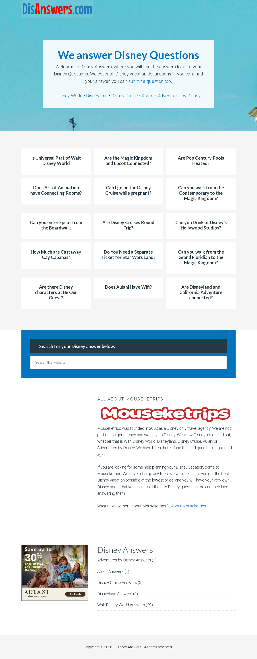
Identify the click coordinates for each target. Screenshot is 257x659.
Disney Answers (129, 647)
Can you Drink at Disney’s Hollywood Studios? (201, 225)
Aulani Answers (110, 571)
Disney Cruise (124, 95)
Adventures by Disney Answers (124, 560)
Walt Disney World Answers (121, 605)
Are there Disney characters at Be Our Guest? (56, 292)
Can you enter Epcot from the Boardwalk (56, 225)
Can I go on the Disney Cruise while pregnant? (128, 190)
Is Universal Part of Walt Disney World (56, 160)
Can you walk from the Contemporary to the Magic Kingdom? (201, 193)
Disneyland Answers (114, 593)
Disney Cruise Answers (117, 582)
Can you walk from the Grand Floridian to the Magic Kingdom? (201, 257)
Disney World (70, 95)
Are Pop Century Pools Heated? (201, 160)
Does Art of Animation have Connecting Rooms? (56, 190)
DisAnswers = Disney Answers (57, 9)
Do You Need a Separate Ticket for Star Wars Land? (128, 254)
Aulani (148, 95)
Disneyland (97, 95)
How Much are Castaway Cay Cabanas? (56, 254)
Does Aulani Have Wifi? (128, 287)
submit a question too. (150, 81)
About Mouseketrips (188, 506)
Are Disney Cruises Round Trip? (128, 225)
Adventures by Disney (179, 95)
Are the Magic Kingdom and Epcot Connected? (128, 160)
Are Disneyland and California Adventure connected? (200, 292)
